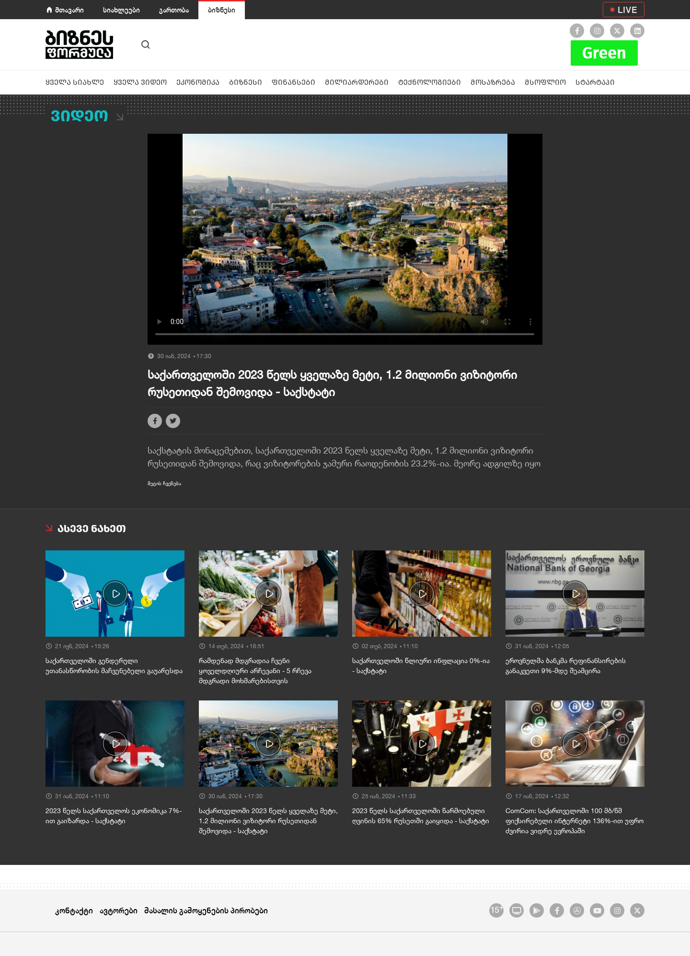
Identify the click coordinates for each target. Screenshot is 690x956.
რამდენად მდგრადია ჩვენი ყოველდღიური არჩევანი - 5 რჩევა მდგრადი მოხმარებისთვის (255, 671)
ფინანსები (293, 82)
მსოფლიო (545, 82)
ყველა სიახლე (75, 82)
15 (496, 909)
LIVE (627, 9)
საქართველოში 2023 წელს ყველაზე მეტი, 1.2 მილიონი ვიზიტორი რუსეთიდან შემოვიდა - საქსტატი (268, 821)
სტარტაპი (595, 82)
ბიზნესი (221, 10)
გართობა (174, 10)
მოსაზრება (493, 82)
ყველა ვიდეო (140, 82)
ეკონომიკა (197, 82)
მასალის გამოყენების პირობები (206, 910)
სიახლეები (121, 10)
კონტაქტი (74, 910)
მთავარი (69, 10)
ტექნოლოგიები (429, 82)
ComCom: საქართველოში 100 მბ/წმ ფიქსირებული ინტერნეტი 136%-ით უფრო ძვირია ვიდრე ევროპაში (575, 821)
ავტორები (119, 910)
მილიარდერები (357, 82)
